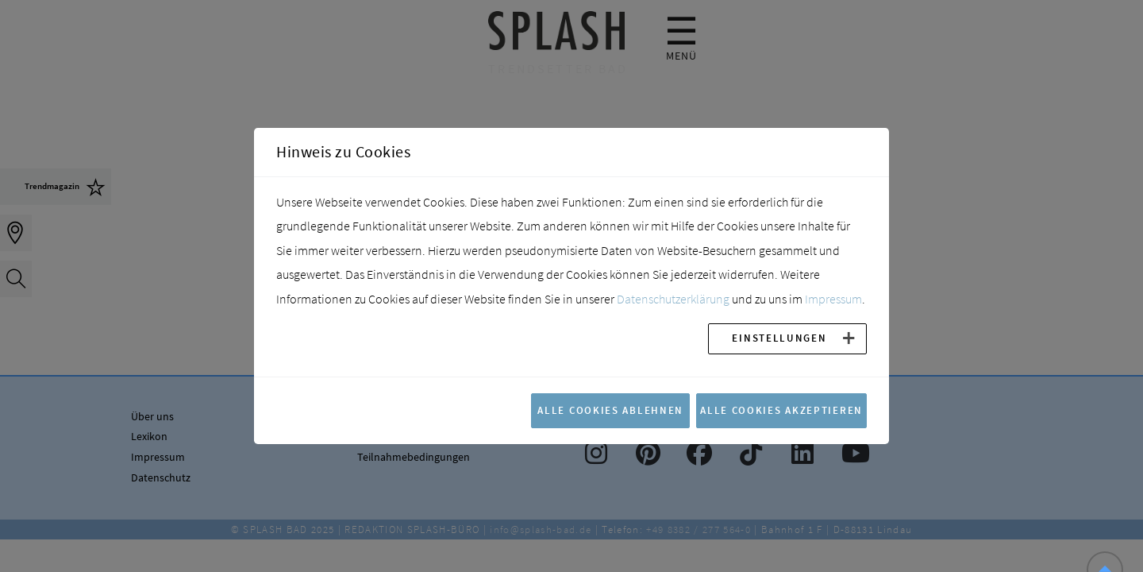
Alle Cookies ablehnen (610, 410)
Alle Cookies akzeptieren (781, 410)
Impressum (833, 299)
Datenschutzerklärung (673, 299)
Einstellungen (779, 337)
